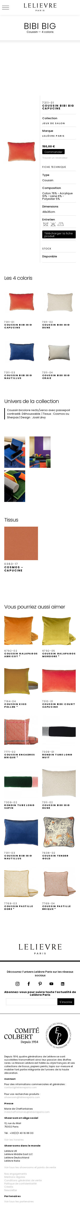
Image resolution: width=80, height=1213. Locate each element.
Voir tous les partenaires (19, 1201)
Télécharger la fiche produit (58, 234)
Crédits (8, 1186)
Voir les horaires (14, 1139)
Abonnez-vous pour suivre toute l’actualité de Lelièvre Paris (40, 993)
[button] (21, 307)
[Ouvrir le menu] (10, 7)
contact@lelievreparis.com (20, 1087)
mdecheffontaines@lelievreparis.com (27, 1112)
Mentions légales (14, 1177)
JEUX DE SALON (53, 123)
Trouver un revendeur (54, 157)
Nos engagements (15, 1173)
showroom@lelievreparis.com (22, 1097)
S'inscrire (66, 1002)
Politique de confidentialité (20, 1183)
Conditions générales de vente (23, 1180)
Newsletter (10, 1190)
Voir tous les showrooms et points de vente (30, 1167)
